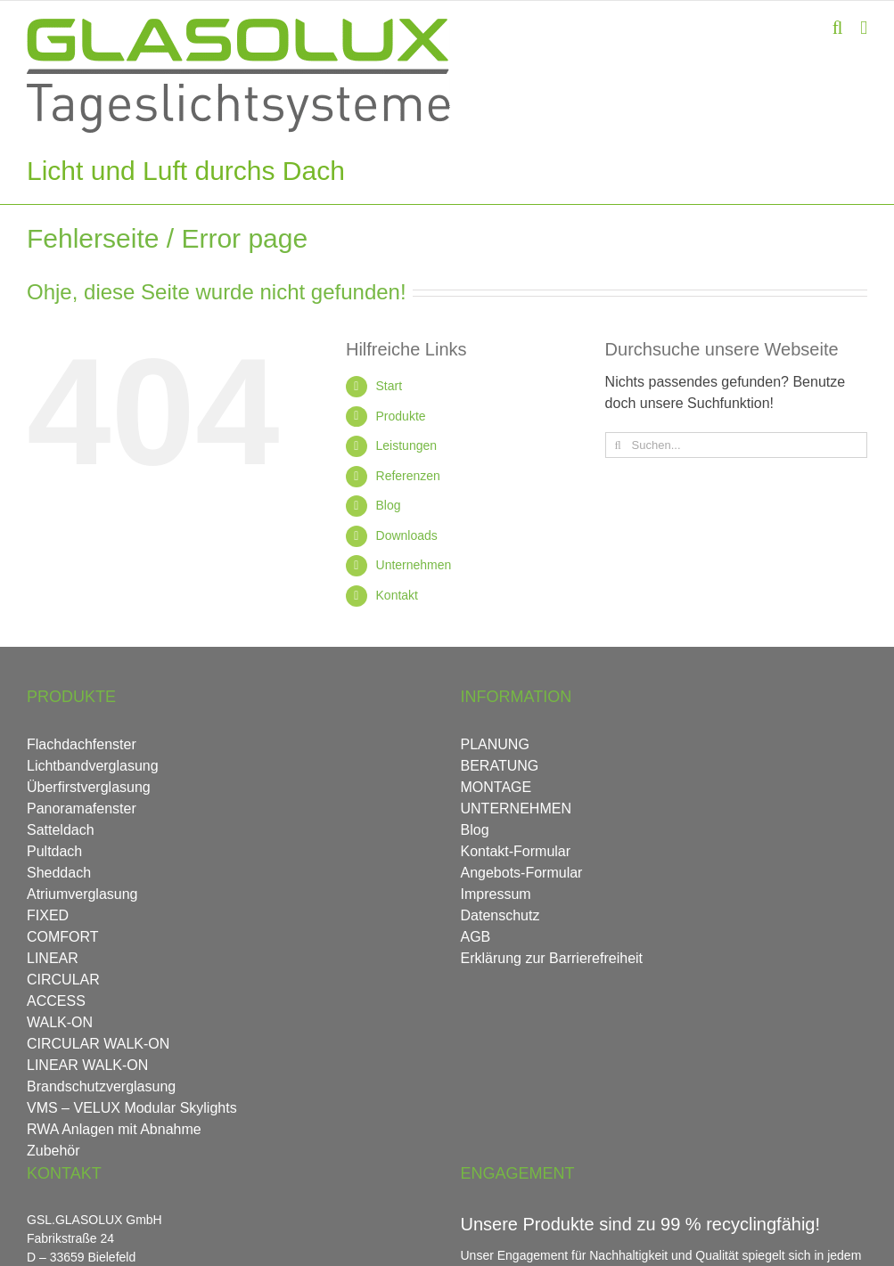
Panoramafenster (81, 808)
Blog (388, 505)
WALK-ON (60, 1022)
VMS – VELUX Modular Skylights (132, 1107)
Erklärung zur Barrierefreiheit (552, 958)
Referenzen (408, 476)
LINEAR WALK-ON (87, 1065)
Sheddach (59, 872)
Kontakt (397, 595)
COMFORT (63, 936)
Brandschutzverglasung (101, 1086)
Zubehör (53, 1150)
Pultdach (54, 851)
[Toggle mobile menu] (863, 28)
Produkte (401, 416)
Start (389, 386)
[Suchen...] (736, 445)
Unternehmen (414, 565)
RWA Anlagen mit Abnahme (114, 1129)
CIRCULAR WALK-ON (98, 1043)
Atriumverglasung (82, 894)
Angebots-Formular (522, 872)
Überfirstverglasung (89, 787)
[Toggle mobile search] (837, 28)
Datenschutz (500, 915)
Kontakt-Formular (516, 851)
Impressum (496, 894)
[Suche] (618, 445)
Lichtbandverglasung (93, 765)
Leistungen (407, 445)
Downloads (407, 535)
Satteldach (60, 829)
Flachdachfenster (81, 744)
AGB (476, 936)
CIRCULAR (63, 979)
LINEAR (52, 958)
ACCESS (56, 1001)
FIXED (48, 915)
